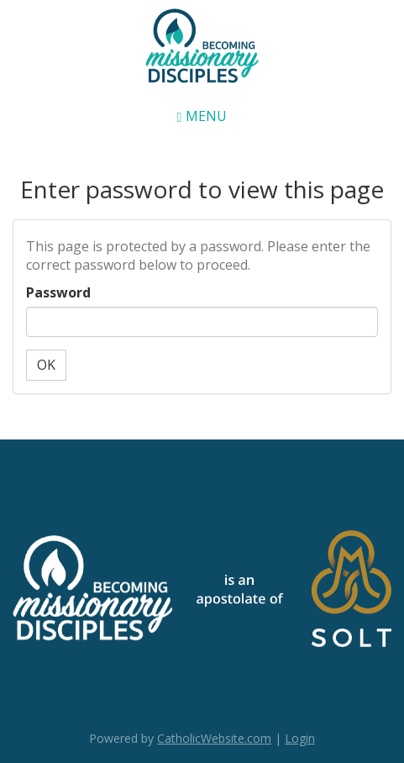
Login (300, 738)
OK (46, 364)
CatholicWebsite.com (214, 738)
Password (58, 292)
